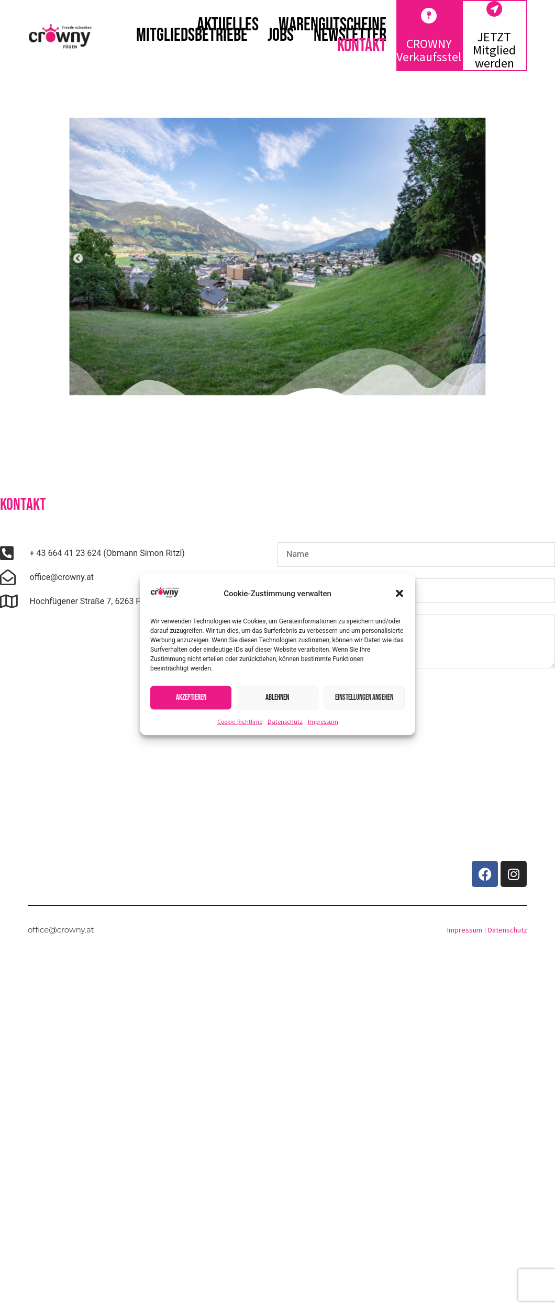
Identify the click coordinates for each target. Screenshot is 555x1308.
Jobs (281, 35)
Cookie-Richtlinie (239, 721)
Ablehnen (277, 697)
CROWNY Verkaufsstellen (437, 50)
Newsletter (350, 35)
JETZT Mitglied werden (494, 50)
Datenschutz (285, 721)
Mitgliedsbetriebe (192, 35)
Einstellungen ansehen (364, 697)
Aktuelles (228, 25)
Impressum (323, 721)
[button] (399, 593)
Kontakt (361, 46)
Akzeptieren (191, 697)
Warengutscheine (332, 25)
